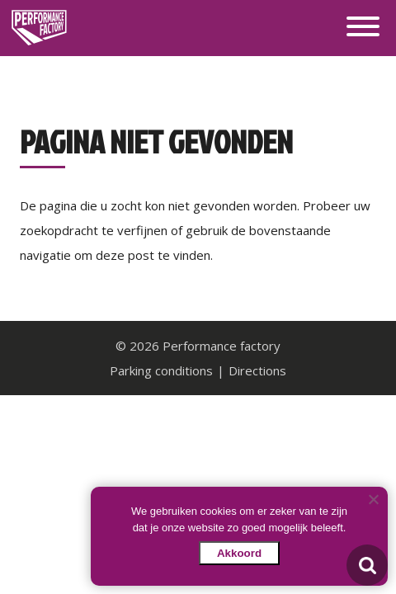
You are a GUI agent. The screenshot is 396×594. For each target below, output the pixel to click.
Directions (257, 370)
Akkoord (239, 553)
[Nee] (373, 499)
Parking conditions (161, 370)
